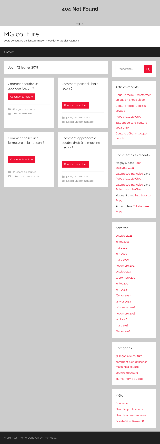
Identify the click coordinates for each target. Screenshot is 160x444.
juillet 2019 (122, 283)
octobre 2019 (124, 271)
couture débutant (127, 372)
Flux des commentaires (131, 415)
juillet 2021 (122, 241)
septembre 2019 (126, 277)
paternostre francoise (129, 173)
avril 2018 (121, 319)
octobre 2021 (124, 235)
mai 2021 (121, 247)
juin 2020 (121, 253)
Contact (9, 52)
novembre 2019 (125, 265)
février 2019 (123, 295)
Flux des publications (129, 409)
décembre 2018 (126, 307)
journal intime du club (129, 378)
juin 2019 (121, 289)
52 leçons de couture (24, 109)
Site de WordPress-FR (130, 421)
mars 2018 (122, 325)
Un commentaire (22, 113)
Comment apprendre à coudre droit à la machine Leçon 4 (81, 142)
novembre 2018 (125, 313)
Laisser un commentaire (80, 121)
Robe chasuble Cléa (128, 116)
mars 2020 (122, 259)
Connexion (123, 403)
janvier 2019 (123, 301)
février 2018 (123, 331)
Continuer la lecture (21, 96)
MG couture (21, 34)
